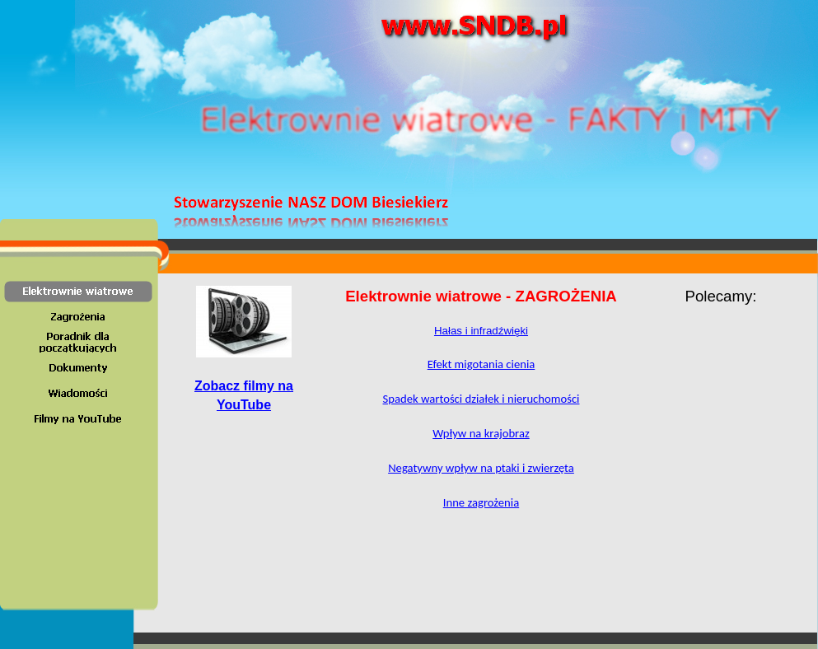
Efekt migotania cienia (481, 364)
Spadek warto (481, 398)
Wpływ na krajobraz (481, 433)
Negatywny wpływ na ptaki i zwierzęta (481, 467)
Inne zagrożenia (481, 502)
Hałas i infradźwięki (481, 330)
